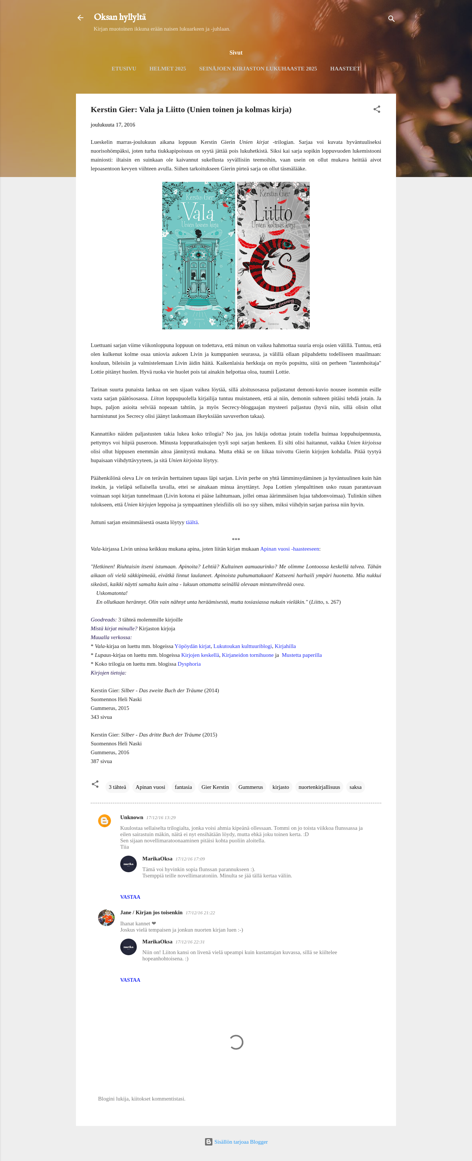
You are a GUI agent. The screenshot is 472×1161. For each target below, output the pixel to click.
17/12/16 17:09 (190, 859)
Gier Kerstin (215, 787)
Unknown (131, 817)
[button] (376, 110)
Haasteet (345, 69)
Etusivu (124, 69)
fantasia (183, 787)
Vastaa (130, 897)
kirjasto (281, 787)
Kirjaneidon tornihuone (248, 655)
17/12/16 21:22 (200, 912)
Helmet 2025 (167, 69)
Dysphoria (189, 664)
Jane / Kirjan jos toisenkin (151, 912)
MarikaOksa (157, 859)
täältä (192, 522)
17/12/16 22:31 (190, 942)
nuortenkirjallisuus (319, 787)
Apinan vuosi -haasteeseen (289, 549)
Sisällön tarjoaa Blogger (236, 1142)
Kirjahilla (285, 646)
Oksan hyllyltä (120, 17)
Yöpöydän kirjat (192, 646)
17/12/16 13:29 (161, 817)
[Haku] (391, 20)
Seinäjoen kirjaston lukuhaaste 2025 (258, 69)
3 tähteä (117, 787)
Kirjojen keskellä (200, 655)
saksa (356, 787)
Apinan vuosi (150, 787)
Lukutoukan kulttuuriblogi (243, 646)
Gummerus (251, 787)
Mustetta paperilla (302, 655)
